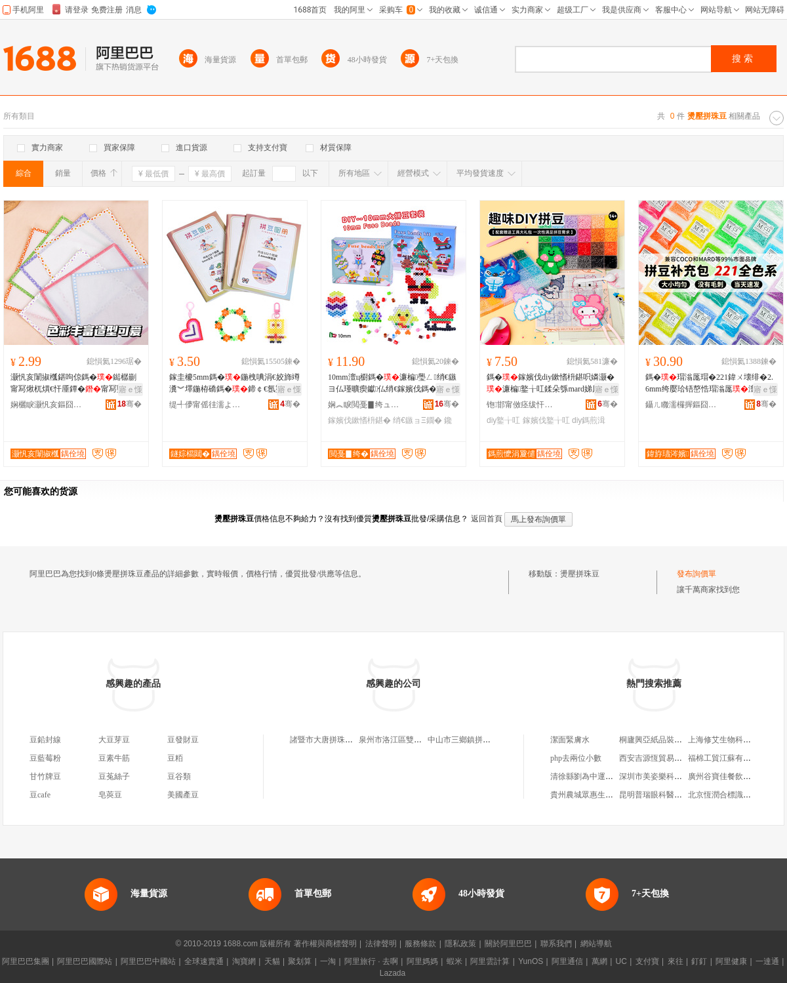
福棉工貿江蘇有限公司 (727, 758)
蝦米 (454, 961)
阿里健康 (731, 961)
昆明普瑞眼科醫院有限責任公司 (674, 794)
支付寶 (647, 961)
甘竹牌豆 (45, 776)
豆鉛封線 (45, 739)
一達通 (767, 961)
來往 (675, 961)
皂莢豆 (110, 794)
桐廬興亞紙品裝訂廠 (654, 739)
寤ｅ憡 (130, 389)
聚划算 (300, 961)
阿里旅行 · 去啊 (371, 961)
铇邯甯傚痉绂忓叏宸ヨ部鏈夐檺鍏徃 (523, 404)
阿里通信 (567, 961)
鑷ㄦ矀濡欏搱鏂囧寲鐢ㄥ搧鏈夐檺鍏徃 (681, 404)
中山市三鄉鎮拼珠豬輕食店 (475, 739)
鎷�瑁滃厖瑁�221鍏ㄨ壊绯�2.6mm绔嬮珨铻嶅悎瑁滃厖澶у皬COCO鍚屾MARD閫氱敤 (710, 383)
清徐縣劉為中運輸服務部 (593, 776)
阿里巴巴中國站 (148, 961)
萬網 (599, 961)
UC (621, 961)
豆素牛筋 (114, 758)
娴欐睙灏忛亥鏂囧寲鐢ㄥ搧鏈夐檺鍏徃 (46, 404)
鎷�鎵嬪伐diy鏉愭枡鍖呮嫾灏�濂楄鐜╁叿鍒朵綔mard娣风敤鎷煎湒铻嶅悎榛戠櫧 (551, 383)
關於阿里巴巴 (508, 943)
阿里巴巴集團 (25, 961)
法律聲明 (381, 943)
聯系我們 (556, 943)
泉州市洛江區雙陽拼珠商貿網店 (414, 739)
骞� (129, 404)
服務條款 (420, 943)
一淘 (328, 961)
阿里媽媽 (422, 961)
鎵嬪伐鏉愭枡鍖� (359, 420)
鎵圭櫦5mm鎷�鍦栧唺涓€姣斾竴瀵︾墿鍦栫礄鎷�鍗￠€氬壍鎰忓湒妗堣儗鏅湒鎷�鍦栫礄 (234, 383)
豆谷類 (179, 776)
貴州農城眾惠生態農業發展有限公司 (613, 794)
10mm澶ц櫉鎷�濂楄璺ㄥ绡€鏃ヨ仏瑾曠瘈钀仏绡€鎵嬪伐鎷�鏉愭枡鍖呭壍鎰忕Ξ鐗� (392, 383)
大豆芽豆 (114, 739)
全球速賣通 (204, 961)
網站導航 (596, 943)
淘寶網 (244, 961)
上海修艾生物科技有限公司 (735, 739)
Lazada (392, 973)
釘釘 (699, 961)
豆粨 (175, 758)
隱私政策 (460, 943)
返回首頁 (486, 518)
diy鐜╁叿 (503, 420)
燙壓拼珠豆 (579, 573)
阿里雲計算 (490, 961)
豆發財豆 (183, 739)
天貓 (272, 961)
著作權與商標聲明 (325, 943)
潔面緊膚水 (570, 739)
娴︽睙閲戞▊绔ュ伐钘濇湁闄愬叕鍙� (364, 404)
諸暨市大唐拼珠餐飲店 (329, 739)
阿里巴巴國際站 (84, 961)
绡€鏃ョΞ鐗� (417, 420)
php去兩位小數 (575, 758)
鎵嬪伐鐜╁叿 (546, 420)
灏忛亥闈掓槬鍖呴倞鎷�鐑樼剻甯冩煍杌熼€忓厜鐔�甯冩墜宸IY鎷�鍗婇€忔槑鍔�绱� (74, 383)
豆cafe (40, 794)
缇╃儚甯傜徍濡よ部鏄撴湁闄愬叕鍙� (205, 404)
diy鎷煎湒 (588, 420)
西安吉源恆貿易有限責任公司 (670, 758)
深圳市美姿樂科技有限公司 (666, 776)
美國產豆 (183, 794)
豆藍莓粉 (45, 758)
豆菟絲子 (114, 776)
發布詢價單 (696, 573)
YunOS (530, 961)
